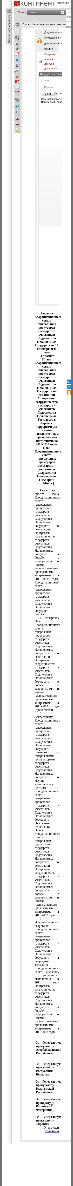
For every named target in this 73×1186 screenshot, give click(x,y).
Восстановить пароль (53, 102)
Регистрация (63, 2)
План (38, 621)
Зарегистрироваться (52, 99)
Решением (52, 1131)
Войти (48, 93)
